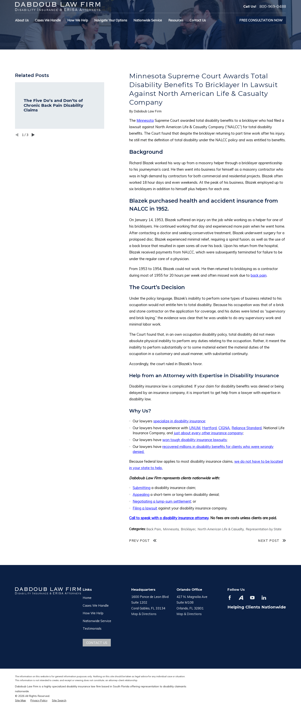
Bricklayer (188, 529)
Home (87, 598)
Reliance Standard (247, 428)
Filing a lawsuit (145, 508)
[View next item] (33, 135)
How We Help (93, 613)
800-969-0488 (272, 6)
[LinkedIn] (264, 597)
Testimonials (92, 628)
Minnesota (145, 120)
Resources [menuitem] (175, 20)
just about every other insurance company (208, 433)
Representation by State (263, 529)
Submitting (141, 487)
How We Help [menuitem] (77, 20)
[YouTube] (252, 597)
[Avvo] (241, 597)
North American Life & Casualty (221, 529)
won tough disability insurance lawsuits (194, 439)
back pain (258, 275)
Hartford (209, 428)
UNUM (194, 428)
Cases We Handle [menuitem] (48, 20)
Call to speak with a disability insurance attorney (169, 518)
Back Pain (153, 529)
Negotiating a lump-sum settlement (162, 501)
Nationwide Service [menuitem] (147, 20)
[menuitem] (20, 700)
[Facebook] (229, 597)
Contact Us (96, 643)
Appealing (141, 494)
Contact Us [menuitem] (198, 20)
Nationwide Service (97, 621)
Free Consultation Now (260, 20)
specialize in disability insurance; (179, 421)
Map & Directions (143, 614)
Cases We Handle (96, 605)
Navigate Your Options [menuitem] (110, 20)
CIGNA (224, 428)
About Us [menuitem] (22, 20)
